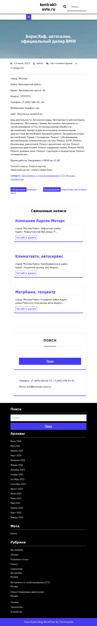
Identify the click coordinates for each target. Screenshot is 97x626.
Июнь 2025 (16, 498)
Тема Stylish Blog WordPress (39, 621)
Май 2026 (15, 446)
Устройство (16, 611)
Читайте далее (26, 237)
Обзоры (14, 554)
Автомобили (17, 550)
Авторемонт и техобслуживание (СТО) (43, 175)
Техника (15, 602)
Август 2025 (17, 488)
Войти (14, 533)
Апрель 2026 (17, 450)
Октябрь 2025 (17, 479)
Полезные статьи (19, 559)
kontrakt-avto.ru (48, 7)
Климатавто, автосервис (39, 256)
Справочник (17, 179)
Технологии (16, 607)
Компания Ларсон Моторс (40, 220)
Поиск (65, 6)
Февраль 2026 (18, 460)
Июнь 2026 (16, 441)
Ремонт (14, 564)
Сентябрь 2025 (18, 484)
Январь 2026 (17, 465)
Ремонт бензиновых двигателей (27, 592)
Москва (70, 175)
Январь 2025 (17, 517)
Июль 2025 (16, 493)
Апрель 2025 (17, 508)
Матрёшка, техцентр (35, 291)
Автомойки (16, 573)
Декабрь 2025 (18, 469)
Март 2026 (16, 455)
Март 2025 (16, 512)
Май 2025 (15, 503)
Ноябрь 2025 (17, 474)
